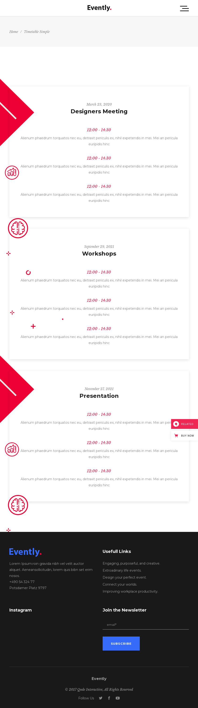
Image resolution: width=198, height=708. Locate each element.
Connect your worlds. (120, 584)
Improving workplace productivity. (130, 591)
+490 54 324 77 (22, 582)
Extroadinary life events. (122, 570)
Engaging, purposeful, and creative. (131, 563)
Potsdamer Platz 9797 (28, 588)
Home (13, 32)
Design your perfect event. (125, 577)
